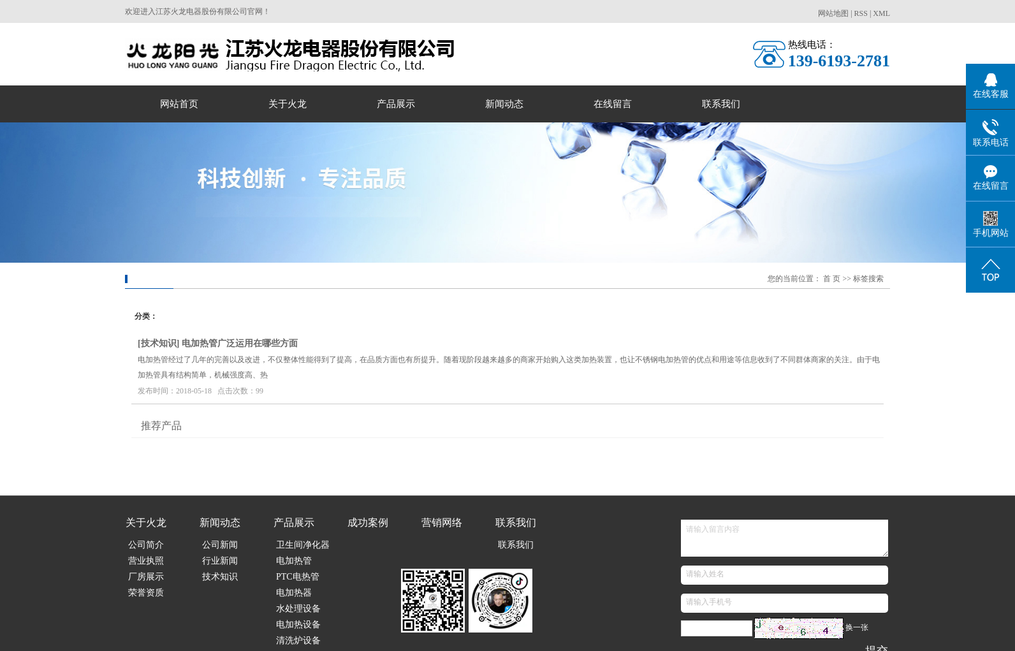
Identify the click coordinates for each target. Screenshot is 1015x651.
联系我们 (721, 104)
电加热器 (294, 592)
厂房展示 (146, 577)
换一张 (856, 627)
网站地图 (833, 13)
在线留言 (613, 104)
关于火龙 (287, 104)
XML (881, 13)
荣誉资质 (146, 592)
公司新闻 (220, 545)
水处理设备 (298, 608)
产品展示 (396, 104)
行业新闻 (220, 561)
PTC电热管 (297, 577)
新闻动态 (504, 104)
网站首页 (179, 104)
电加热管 (294, 561)
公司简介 (146, 545)
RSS (861, 13)
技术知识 (159, 343)
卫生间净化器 (303, 545)
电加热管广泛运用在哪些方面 (240, 343)
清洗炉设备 (298, 640)
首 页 (831, 278)
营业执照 (146, 561)
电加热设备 (298, 624)
